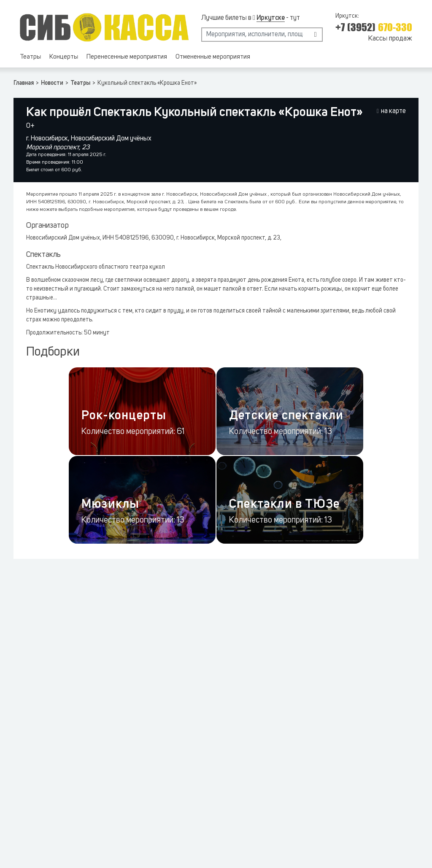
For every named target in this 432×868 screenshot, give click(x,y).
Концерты (63, 57)
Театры (30, 57)
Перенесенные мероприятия (126, 57)
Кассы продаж (390, 38)
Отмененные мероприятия (213, 57)
